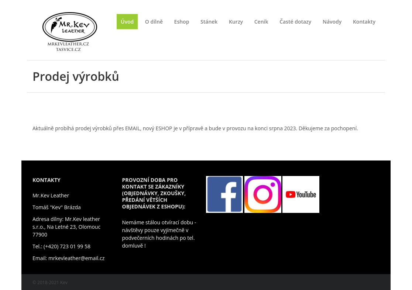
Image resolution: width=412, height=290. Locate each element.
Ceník (261, 21)
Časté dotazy (295, 21)
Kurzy (236, 21)
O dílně (154, 21)
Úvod (127, 21)
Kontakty (364, 21)
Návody (332, 21)
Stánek (208, 21)
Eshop (181, 21)
